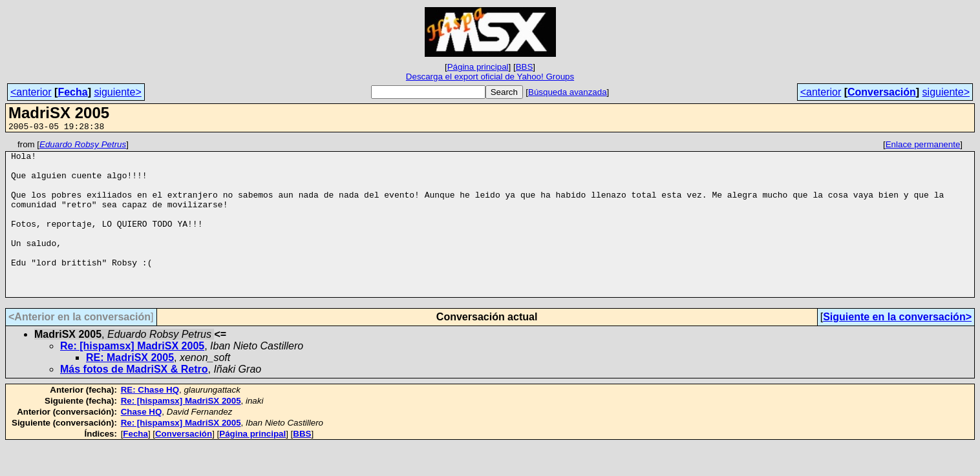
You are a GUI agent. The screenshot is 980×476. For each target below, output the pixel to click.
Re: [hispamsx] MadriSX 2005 (132, 376)
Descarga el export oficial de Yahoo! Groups (490, 76)
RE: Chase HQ (150, 421)
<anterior (31, 92)
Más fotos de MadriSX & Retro (134, 400)
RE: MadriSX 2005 (130, 388)
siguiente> (117, 92)
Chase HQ (141, 443)
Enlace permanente (923, 146)
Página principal (478, 67)
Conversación (881, 92)
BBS (524, 67)
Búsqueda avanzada (567, 92)
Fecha (72, 92)
